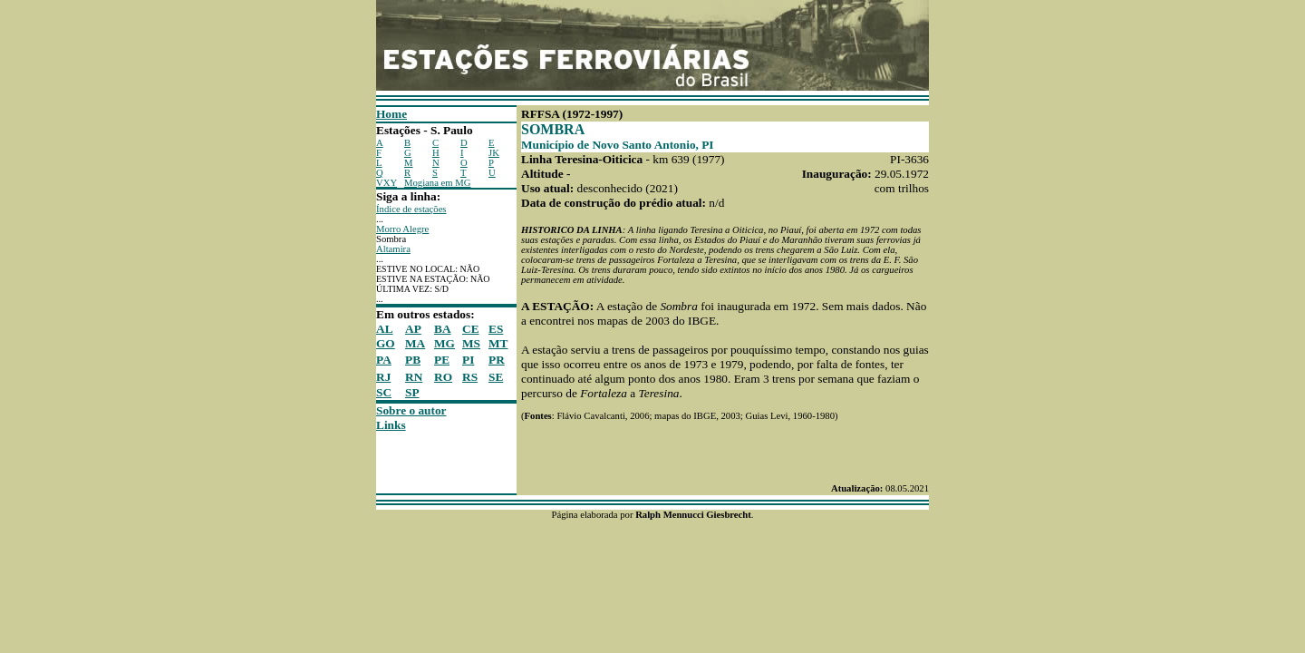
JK (493, 153)
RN (413, 377)
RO (443, 377)
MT (498, 343)
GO (385, 343)
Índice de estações (411, 209)
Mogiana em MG (437, 183)
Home (391, 114)
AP (413, 329)
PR (496, 359)
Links (391, 425)
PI (468, 359)
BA (442, 329)
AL (384, 329)
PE (442, 359)
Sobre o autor (411, 410)
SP (412, 392)
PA (384, 359)
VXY (386, 183)
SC (384, 392)
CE (470, 329)
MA (415, 343)
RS (470, 377)
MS (471, 343)
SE (495, 377)
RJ (383, 377)
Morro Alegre (402, 229)
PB (412, 359)
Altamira (393, 249)
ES (495, 329)
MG (444, 343)
